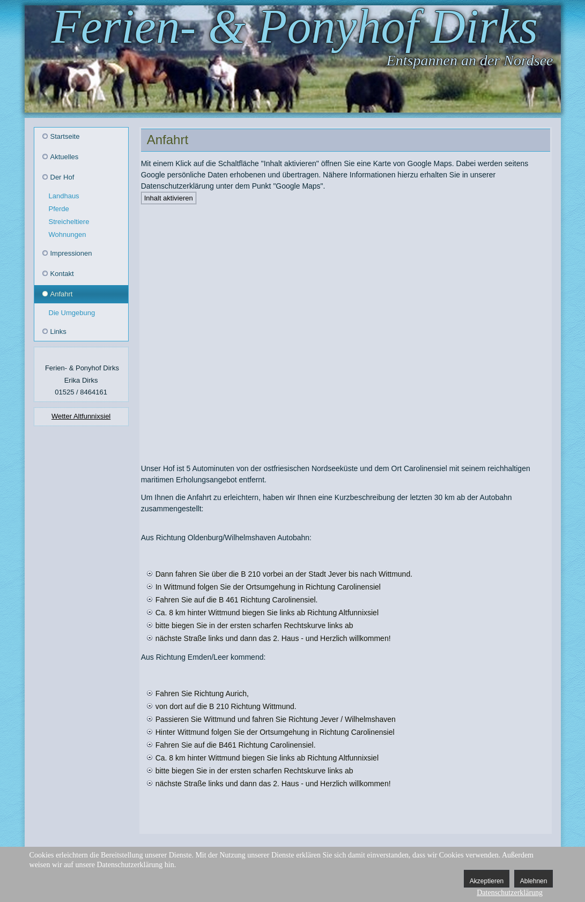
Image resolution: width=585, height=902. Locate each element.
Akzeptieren (486, 881)
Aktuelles (64, 157)
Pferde (59, 209)
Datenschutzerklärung (510, 893)
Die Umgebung (72, 313)
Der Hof (62, 177)
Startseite (65, 136)
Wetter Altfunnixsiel (80, 416)
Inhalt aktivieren (168, 198)
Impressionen (71, 253)
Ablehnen (533, 881)
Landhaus (64, 196)
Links (58, 331)
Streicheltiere (69, 222)
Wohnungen (67, 234)
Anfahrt (61, 294)
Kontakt (62, 274)
